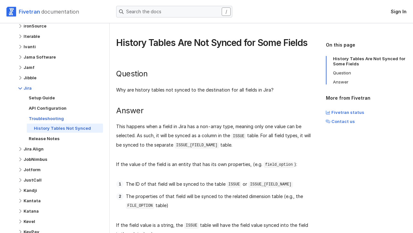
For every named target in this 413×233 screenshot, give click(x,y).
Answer (340, 81)
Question (342, 72)
